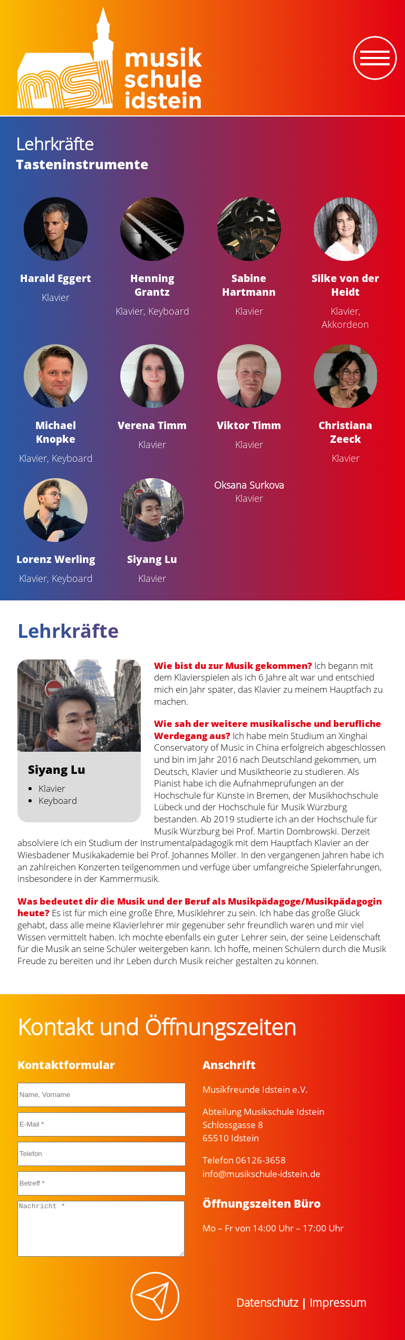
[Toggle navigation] (375, 58)
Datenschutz (267, 1302)
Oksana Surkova (249, 484)
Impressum (338, 1302)
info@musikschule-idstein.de (261, 1174)
